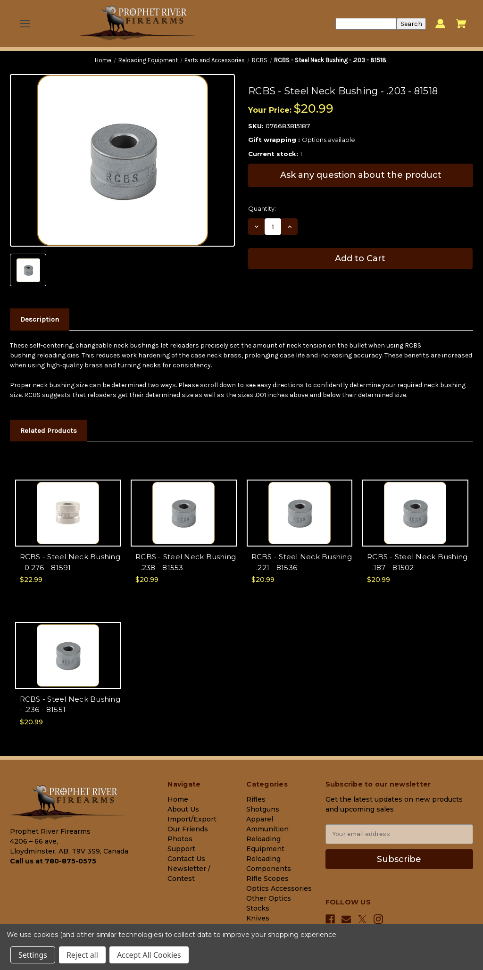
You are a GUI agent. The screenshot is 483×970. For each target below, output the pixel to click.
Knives (257, 918)
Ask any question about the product (360, 175)
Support (181, 849)
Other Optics (268, 898)
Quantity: (262, 208)
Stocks (257, 908)
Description (39, 319)
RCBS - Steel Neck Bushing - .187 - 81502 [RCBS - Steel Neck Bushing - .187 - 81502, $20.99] (417, 562)
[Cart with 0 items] (461, 23)
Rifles (256, 799)
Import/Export (192, 819)
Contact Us (186, 858)
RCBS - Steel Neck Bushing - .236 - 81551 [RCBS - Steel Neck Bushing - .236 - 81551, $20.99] (70, 704)
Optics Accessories (279, 888)
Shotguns (262, 809)
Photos (179, 839)
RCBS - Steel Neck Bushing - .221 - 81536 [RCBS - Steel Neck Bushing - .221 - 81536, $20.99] (301, 562)
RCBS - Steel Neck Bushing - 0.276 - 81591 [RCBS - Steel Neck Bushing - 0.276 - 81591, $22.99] (70, 562)
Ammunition (267, 829)
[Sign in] (440, 24)
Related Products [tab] (48, 430)
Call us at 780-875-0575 (53, 861)
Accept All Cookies (149, 955)
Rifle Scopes (267, 878)
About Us (183, 809)
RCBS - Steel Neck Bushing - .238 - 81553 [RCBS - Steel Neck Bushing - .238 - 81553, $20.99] (185, 562)
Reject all (82, 955)
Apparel (259, 819)
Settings (32, 955)
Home (177, 799)
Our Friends (187, 829)
